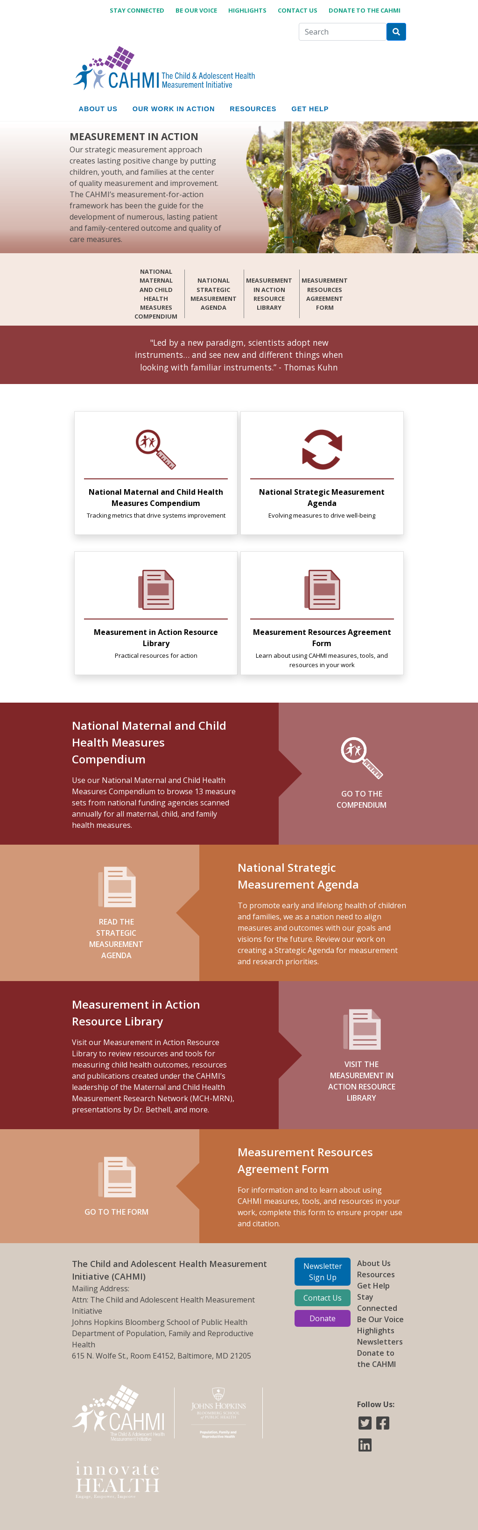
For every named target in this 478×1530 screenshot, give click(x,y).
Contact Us (297, 10)
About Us (374, 1263)
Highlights (247, 10)
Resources (376, 1274)
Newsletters (380, 1342)
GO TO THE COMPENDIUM (361, 773)
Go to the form (116, 1186)
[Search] (343, 32)
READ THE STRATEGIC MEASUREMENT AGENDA (116, 913)
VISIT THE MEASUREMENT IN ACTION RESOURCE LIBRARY (361, 1055)
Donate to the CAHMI (365, 10)
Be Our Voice (196, 10)
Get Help (373, 1286)
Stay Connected (137, 10)
